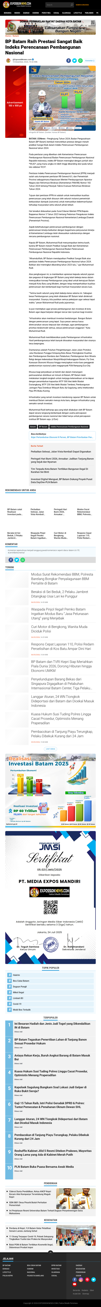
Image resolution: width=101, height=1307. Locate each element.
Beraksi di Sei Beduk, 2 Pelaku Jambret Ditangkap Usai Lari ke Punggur (59, 594)
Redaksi (85, 1290)
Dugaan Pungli (20, 986)
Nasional (31, 1272)
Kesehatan (80, 1269)
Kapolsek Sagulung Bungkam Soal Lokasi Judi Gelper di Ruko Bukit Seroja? (50, 1089)
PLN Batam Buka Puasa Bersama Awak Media (44, 1166)
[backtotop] (50, 1253)
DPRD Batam (56, 1265)
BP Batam (43, 427)
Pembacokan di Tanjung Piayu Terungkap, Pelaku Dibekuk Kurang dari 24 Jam (62, 734)
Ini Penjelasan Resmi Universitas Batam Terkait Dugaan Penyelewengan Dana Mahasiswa (46, 1212)
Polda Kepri (8, 1276)
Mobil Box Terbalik (22, 1010)
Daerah (26, 13)
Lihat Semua (50, 749)
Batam (33, 427)
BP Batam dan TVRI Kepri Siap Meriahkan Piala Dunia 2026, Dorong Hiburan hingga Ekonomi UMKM (62, 666)
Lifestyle (78, 13)
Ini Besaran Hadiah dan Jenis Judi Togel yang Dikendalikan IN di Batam (52, 1025)
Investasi (55, 1269)
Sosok (78, 1276)
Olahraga (66, 13)
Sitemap (85, 1294)
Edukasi (6, 1269)
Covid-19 (17, 1004)
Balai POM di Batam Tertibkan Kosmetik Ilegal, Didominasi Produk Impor (31, 1246)
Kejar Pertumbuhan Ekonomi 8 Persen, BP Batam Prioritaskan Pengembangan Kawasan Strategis (62, 437)
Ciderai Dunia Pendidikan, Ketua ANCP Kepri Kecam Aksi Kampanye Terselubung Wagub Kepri (30, 1194)
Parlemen (89, 13)
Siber (92, 1290)
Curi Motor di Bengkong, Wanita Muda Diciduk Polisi (59, 629)
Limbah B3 (18, 998)
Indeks (17, 13)
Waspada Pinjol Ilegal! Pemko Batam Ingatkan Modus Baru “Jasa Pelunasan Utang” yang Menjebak (59, 613)
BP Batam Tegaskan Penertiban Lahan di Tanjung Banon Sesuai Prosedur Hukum (50, 1041)
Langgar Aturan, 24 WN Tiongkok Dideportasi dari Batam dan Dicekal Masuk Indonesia (62, 701)
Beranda (7, 13)
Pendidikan (80, 1272)
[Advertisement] (15, 177)
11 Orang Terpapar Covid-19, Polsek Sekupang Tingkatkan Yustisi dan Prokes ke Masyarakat (31, 1238)
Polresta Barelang (35, 1276)
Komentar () (89, 61)
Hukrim (35, 13)
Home (8, 36)
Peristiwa (46, 13)
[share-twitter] (74, 60)
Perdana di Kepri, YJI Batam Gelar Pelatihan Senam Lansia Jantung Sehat (30, 1229)
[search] (59, 4)
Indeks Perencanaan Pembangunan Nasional (69, 427)
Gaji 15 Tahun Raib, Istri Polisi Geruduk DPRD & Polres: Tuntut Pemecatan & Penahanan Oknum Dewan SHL (49, 1105)
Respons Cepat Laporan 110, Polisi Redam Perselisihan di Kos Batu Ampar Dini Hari (62, 646)
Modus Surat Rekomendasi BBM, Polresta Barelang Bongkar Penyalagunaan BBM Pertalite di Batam (62, 578)
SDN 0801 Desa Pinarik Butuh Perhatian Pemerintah (28, 1204)
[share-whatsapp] (80, 60)
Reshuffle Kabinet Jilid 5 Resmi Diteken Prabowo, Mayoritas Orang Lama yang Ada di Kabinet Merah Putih (53, 1152)
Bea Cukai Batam (21, 981)
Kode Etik (77, 1294)
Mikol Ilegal (18, 992)
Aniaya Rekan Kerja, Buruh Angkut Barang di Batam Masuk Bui (52, 1057)
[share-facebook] (68, 60)
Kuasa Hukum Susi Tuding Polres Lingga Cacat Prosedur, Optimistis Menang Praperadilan (61, 718)
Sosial (56, 13)
